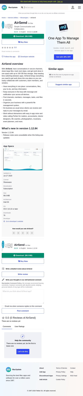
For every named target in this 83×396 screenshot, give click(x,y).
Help (71, 372)
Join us (60, 1)
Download (22, 36)
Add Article (43, 379)
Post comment (23, 311)
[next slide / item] (40, 159)
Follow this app (8, 57)
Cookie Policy (60, 379)
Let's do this (23, 351)
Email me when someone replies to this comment (23, 306)
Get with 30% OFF (63, 57)
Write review (23, 274)
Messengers (24, 18)
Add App (42, 372)
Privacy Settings (61, 376)
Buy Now (23, 42)
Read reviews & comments (10, 51)
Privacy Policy (60, 372)
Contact (72, 368)
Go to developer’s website (13, 221)
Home (4, 18)
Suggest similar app (63, 84)
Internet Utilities (13, 18)
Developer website (26, 57)
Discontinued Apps (46, 376)
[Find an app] (22, 7)
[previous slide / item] (4, 159)
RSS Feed (73, 376)
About (41, 368)
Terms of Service (61, 368)
